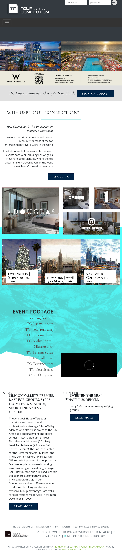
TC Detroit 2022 (41, 369)
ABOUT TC (61, 176)
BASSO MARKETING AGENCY (73, 549)
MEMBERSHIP (43, 526)
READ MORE (23, 506)
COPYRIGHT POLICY (78, 546)
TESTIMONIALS (81, 526)
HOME (16, 526)
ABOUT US (28, 526)
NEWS (56, 526)
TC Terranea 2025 (39, 335)
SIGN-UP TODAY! (95, 93)
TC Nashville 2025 (40, 323)
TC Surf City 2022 (40, 375)
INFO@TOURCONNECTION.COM (85, 536)
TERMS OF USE (61, 546)
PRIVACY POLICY (96, 546)
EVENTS (66, 526)
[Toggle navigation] (7, 22)
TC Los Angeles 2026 (37, 318)
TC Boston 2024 (41, 346)
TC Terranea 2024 (39, 352)
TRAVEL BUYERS (100, 526)
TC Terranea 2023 (40, 363)
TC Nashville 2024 (39, 341)
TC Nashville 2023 (40, 358)
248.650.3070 (53, 536)
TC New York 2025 (39, 329)
